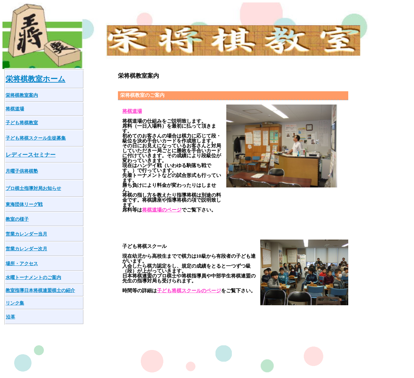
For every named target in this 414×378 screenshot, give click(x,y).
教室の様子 (17, 219)
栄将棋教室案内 (22, 95)
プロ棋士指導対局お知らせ (33, 188)
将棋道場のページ (162, 209)
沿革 (10, 316)
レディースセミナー (31, 155)
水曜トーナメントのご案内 (33, 277)
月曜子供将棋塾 (22, 171)
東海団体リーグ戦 (24, 204)
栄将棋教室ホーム (35, 79)
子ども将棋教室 (22, 122)
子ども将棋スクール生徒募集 (36, 138)
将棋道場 (15, 108)
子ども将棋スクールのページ (189, 290)
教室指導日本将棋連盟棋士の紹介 (40, 290)
